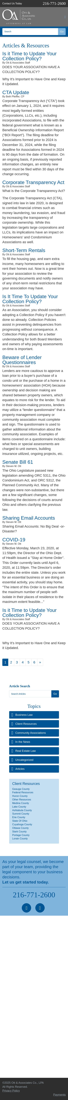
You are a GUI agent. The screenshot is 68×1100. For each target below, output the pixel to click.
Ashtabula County (22, 810)
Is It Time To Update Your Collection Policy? (30, 299)
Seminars (8, 1038)
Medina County (20, 803)
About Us (8, 1021)
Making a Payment (14, 1055)
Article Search (19, 686)
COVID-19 (13, 539)
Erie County (18, 817)
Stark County (19, 831)
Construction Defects (15, 989)
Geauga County (21, 789)
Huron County (20, 796)
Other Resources (21, 799)
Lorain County (20, 838)
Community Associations (30, 732)
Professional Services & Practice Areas (26, 1015)
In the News (22, 741)
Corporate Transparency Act (33, 182)
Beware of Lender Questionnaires (22, 360)
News (5, 1026)
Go (62, 31)
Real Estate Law (25, 750)
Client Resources (26, 723)
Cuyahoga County (22, 824)
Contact (7, 1043)
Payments (59, 1094)
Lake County (19, 806)
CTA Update (15, 92)
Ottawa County (20, 828)
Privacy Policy (11, 1049)
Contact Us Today (12, 3)
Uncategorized (24, 759)
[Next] (40, 662)
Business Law (24, 714)
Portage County (21, 835)
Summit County (20, 813)
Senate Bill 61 (17, 462)
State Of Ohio (19, 821)
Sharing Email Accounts (28, 518)
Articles (20, 768)
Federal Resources (22, 792)
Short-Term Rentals (23, 250)
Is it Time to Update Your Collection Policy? (29, 56)
